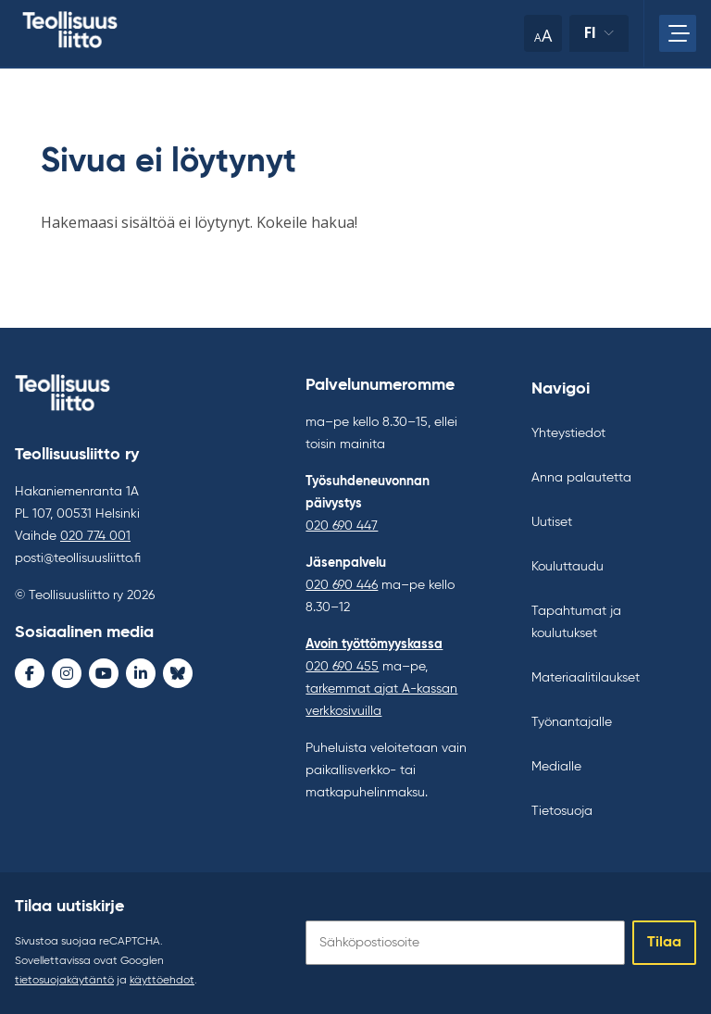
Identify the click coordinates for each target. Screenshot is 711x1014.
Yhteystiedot (568, 433)
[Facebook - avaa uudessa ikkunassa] (29, 673)
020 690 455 (342, 666)
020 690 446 (342, 585)
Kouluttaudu (567, 566)
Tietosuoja (561, 811)
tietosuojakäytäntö (64, 980)
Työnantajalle (571, 722)
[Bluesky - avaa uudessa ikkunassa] (178, 673)
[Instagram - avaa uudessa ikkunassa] (66, 673)
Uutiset (551, 522)
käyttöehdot (162, 980)
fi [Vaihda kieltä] (590, 33)
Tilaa (664, 942)
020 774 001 (95, 536)
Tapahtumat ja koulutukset (576, 622)
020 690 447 (342, 526)
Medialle (556, 766)
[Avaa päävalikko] (677, 33)
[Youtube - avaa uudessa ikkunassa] (103, 673)
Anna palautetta (581, 477)
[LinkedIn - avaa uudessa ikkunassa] (141, 673)
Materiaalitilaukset (585, 677)
